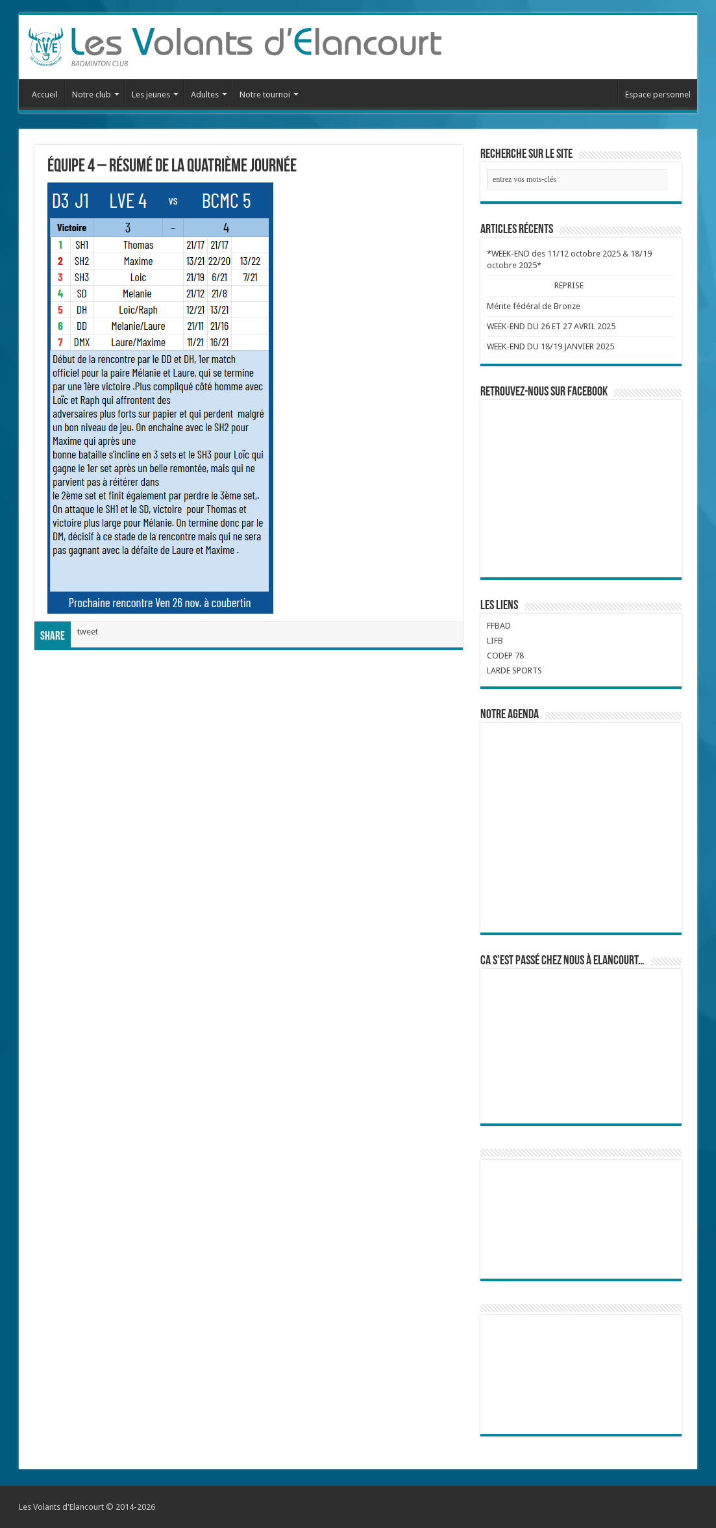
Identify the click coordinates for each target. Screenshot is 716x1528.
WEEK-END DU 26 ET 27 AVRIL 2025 (551, 326)
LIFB (495, 640)
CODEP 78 (505, 655)
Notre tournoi (265, 94)
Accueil (45, 94)
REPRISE (569, 285)
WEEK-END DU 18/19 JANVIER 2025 (550, 346)
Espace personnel (658, 94)
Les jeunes (151, 94)
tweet (87, 631)
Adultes (205, 94)
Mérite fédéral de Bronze (533, 306)
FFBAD (499, 626)
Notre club (91, 94)
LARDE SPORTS (514, 670)
